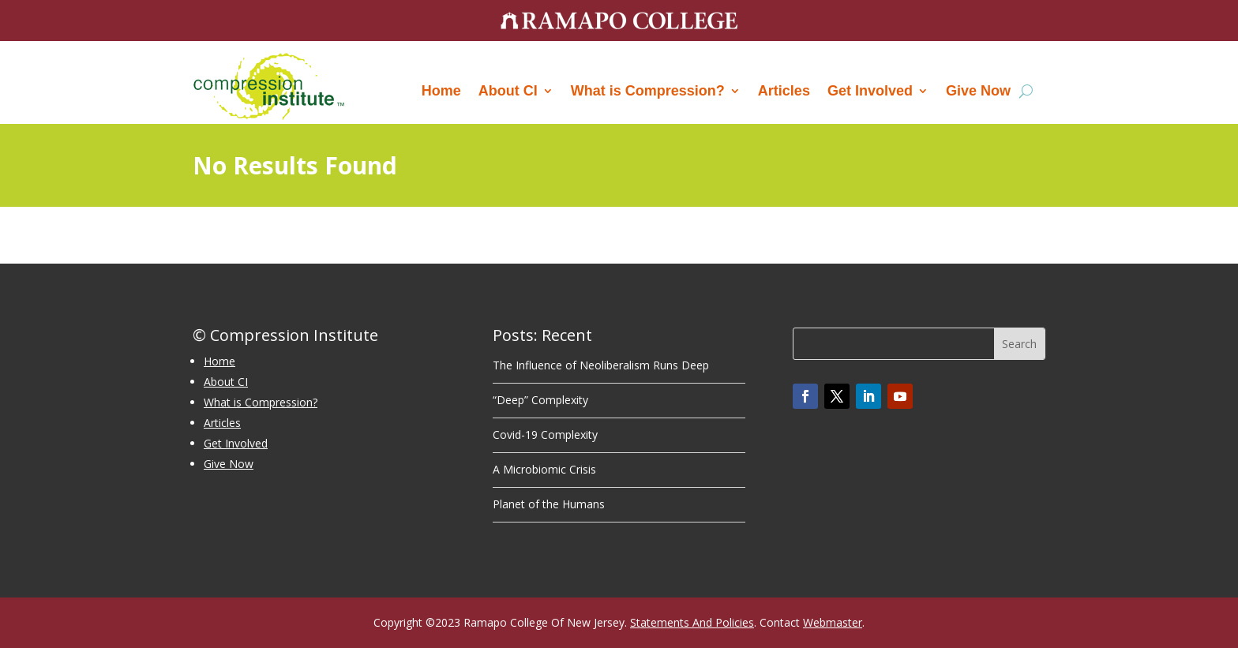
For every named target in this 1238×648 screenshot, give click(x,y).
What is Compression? (648, 91)
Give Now (978, 91)
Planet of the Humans (549, 503)
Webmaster (832, 622)
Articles (784, 91)
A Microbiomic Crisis (544, 469)
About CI (508, 91)
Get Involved (870, 91)
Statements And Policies (692, 622)
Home (441, 91)
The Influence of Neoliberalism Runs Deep (601, 365)
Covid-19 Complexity (545, 434)
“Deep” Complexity (540, 399)
